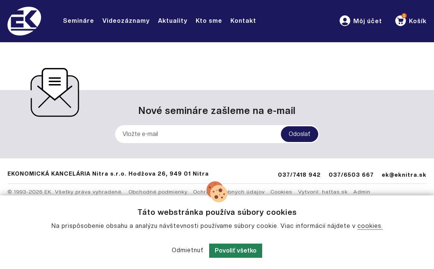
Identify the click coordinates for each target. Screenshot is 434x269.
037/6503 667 (351, 174)
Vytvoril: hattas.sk (323, 192)
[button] (360, 21)
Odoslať (299, 133)
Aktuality (172, 20)
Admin (362, 192)
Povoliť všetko (236, 250)
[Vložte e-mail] (217, 134)
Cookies (281, 192)
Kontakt (243, 20)
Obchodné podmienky (157, 192)
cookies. (370, 225)
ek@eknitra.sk (404, 174)
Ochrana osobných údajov (229, 192)
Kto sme (209, 20)
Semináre (78, 20)
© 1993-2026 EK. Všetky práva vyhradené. (65, 192)
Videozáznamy (126, 20)
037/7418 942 (299, 174)
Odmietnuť (188, 250)
